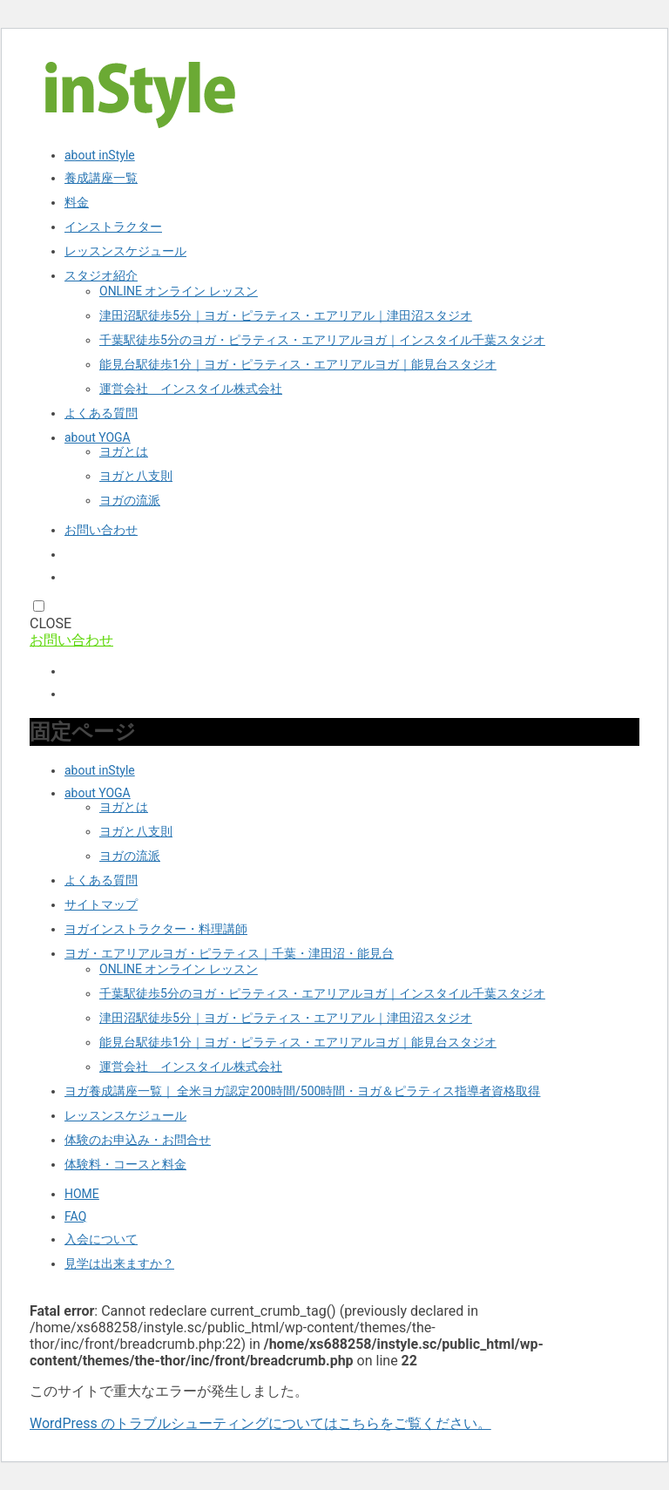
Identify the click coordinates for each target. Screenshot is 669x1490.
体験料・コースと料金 (125, 1164)
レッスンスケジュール (125, 251)
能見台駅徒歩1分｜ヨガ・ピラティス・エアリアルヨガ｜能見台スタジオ (298, 364)
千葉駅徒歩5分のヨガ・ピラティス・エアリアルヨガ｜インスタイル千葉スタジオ (322, 340)
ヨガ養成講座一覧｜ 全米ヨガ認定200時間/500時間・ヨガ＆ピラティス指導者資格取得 (302, 1091)
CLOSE (50, 623)
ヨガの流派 (129, 500)
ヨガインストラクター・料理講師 (155, 929)
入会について (101, 1239)
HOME (81, 1194)
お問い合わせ (101, 530)
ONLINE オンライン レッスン (178, 291)
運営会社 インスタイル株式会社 (190, 389)
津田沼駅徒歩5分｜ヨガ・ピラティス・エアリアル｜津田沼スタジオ (285, 315)
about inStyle (99, 155)
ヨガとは (123, 451)
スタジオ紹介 (101, 275)
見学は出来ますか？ (119, 1263)
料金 (76, 202)
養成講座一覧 (101, 178)
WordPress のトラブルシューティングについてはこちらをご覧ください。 (260, 1423)
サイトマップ (101, 904)
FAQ (75, 1216)
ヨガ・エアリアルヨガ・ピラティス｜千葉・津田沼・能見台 (229, 953)
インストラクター (113, 227)
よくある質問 (101, 413)
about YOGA (97, 437)
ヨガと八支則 (135, 476)
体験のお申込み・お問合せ (137, 1140)
